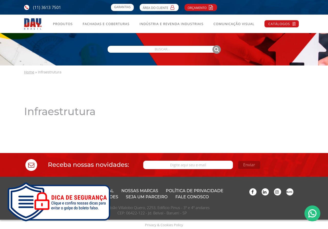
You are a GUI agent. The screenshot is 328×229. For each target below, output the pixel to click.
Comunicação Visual (233, 24)
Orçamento (201, 7)
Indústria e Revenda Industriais (171, 24)
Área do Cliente (159, 7)
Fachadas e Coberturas (106, 24)
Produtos (63, 24)
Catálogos (279, 23)
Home (29, 72)
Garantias (122, 7)
